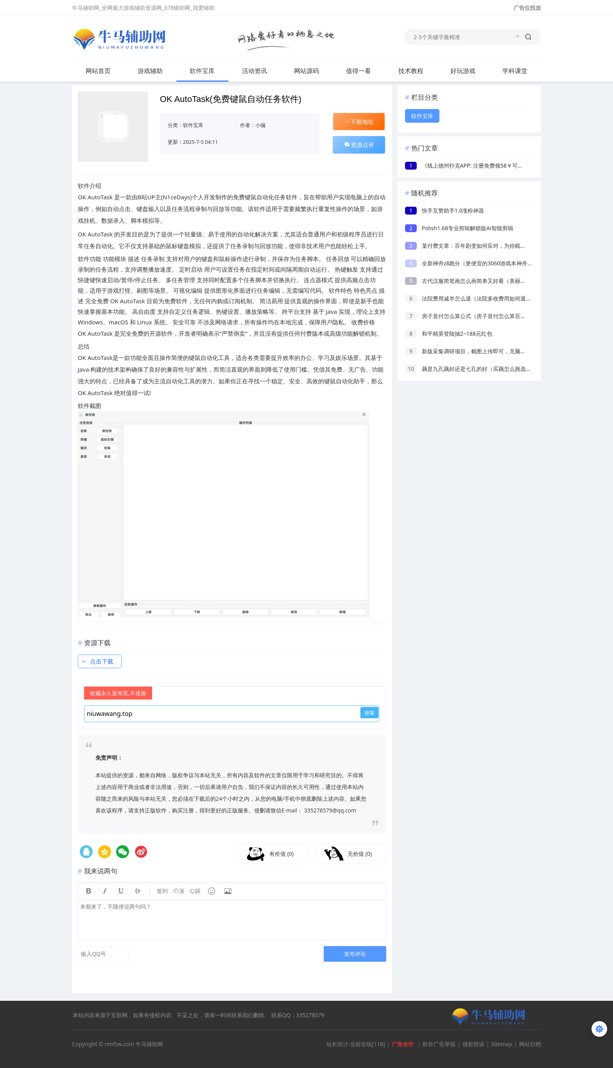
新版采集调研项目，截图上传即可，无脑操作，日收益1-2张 (485, 351)
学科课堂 (514, 70)
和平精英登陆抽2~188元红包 (448, 333)
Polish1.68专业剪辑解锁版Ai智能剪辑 (459, 228)
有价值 (281, 853)
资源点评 (359, 144)
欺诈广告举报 (439, 1044)
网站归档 (530, 1044)
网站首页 (98, 70)
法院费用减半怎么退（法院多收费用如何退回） (471, 298)
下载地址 (359, 121)
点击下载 (97, 661)
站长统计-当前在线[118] (355, 1044)
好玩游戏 (462, 70)
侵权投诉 (473, 1044)
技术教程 (410, 70)
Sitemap (501, 1044)
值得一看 (358, 70)
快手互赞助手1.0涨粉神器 (444, 210)
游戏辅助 (150, 70)
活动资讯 (254, 70)
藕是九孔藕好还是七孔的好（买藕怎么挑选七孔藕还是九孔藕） (490, 368)
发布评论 (355, 953)
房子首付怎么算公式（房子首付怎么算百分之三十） (476, 316)
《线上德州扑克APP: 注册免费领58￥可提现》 (469, 165)
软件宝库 (202, 70)
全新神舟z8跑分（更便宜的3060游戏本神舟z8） (472, 263)
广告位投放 (527, 7)
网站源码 (306, 70)
